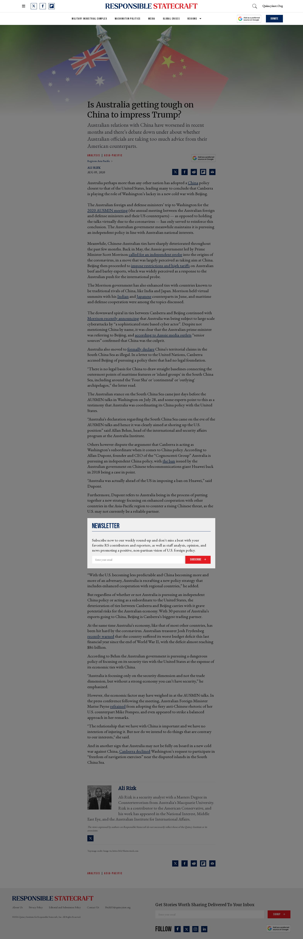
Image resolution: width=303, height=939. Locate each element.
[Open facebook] (43, 6)
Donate (274, 18)
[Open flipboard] (52, 6)
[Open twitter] (34, 6)
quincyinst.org (272, 6)
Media (151, 18)
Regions (192, 18)
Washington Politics (127, 18)
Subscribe (196, 559)
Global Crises (171, 18)
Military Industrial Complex (89, 18)
